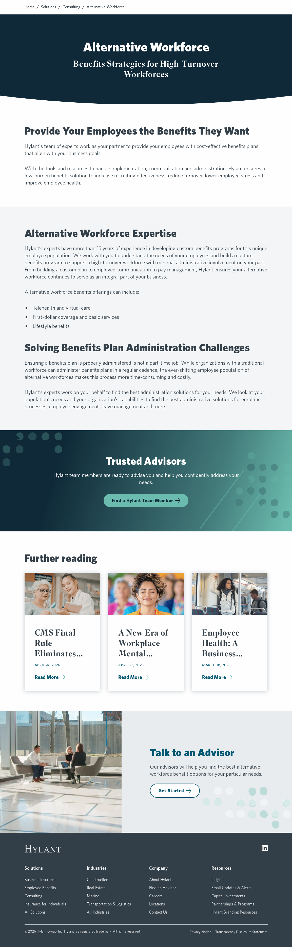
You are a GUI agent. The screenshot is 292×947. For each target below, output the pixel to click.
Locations (157, 904)
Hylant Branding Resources (234, 912)
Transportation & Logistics (109, 904)
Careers (156, 896)
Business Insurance (40, 879)
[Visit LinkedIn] (265, 848)
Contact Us (158, 912)
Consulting (71, 7)
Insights (217, 879)
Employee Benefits (40, 887)
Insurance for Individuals (45, 904)
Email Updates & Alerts (231, 887)
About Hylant (160, 879)
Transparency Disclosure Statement (241, 932)
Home (30, 7)
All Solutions (35, 912)
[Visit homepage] (43, 848)
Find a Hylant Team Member (146, 500)
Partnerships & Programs (232, 904)
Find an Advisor (162, 887)
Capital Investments (228, 896)
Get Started (175, 790)
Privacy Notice (200, 932)
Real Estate (96, 887)
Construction (97, 879)
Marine (93, 896)
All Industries (98, 912)
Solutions (48, 7)
